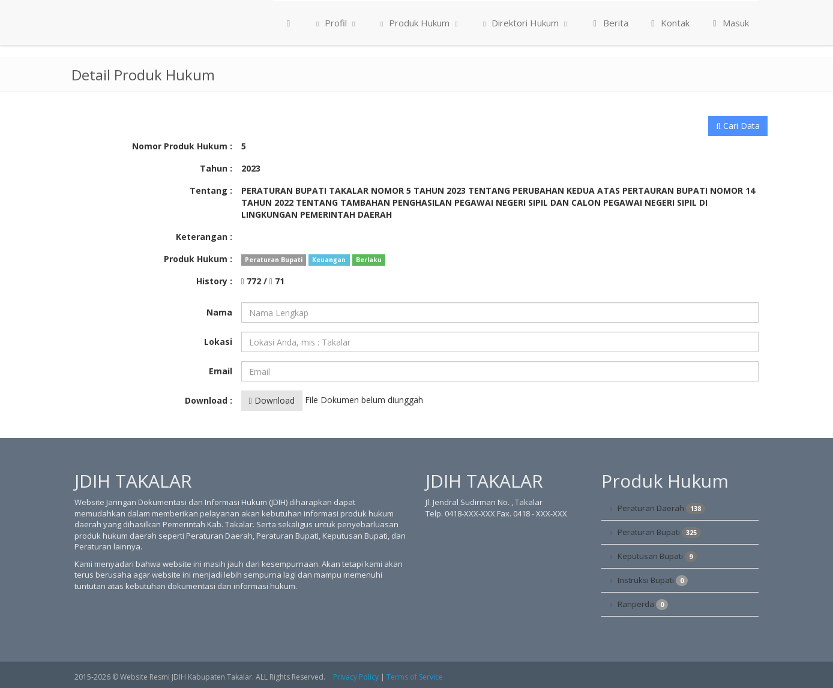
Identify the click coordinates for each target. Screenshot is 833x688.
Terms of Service (414, 677)
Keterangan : (204, 236)
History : (214, 281)
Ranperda (643, 604)
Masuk (729, 23)
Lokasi (218, 341)
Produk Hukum (419, 23)
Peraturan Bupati (659, 532)
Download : (208, 400)
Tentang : (211, 190)
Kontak (669, 23)
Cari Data (738, 125)
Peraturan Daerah (661, 508)
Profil (335, 23)
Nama (219, 312)
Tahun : (216, 168)
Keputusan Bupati (657, 556)
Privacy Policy (356, 677)
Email (220, 371)
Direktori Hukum (525, 23)
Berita (608, 23)
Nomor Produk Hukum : (182, 146)
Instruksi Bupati (653, 580)
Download (272, 400)
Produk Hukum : (198, 259)
